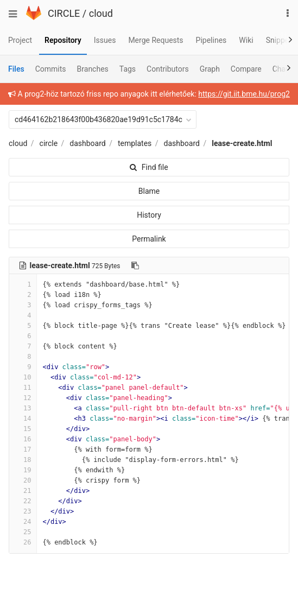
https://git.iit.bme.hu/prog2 (244, 94)
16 (23, 439)
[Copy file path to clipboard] (135, 265)
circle (49, 143)
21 (23, 491)
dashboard (87, 143)
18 (23, 460)
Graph (210, 69)
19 (23, 470)
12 (23, 398)
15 (23, 429)
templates (134, 143)
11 (23, 387)
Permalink (149, 239)
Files (16, 69)
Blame (149, 191)
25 (23, 532)
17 (23, 449)
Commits (50, 69)
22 (23, 501)
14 (23, 418)
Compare (246, 69)
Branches (93, 69)
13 (23, 408)
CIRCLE (64, 13)
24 (23, 521)
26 (23, 542)
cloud (101, 13)
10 (23, 377)
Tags (127, 69)
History (149, 215)
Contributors (168, 69)
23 (23, 511)
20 (23, 480)
